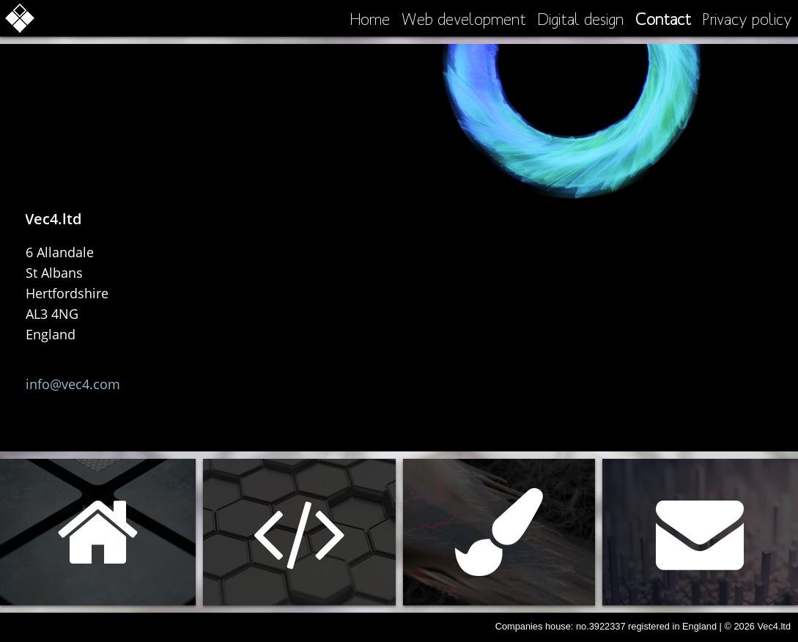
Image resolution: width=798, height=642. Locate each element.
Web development (464, 19)
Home (370, 19)
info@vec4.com (73, 384)
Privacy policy (747, 19)
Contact (663, 19)
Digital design (581, 19)
